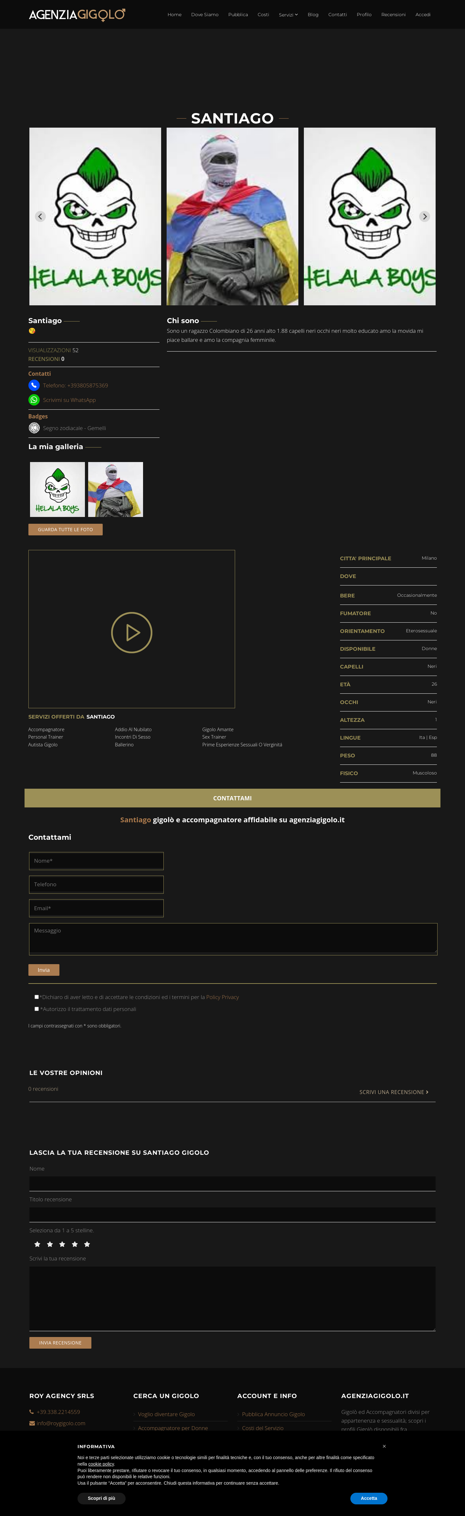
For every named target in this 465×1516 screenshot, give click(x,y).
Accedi (423, 14)
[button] (384, 1446)
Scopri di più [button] (101, 1498)
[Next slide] (424, 216)
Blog (313, 14)
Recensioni (393, 14)
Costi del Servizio (263, 1427)
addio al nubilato (133, 729)
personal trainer (46, 737)
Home (174, 14)
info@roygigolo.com (61, 1422)
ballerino (124, 745)
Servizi (288, 14)
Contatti (337, 14)
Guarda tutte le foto (65, 529)
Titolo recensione (50, 1198)
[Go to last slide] (40, 216)
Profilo (364, 14)
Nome (37, 1167)
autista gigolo (43, 745)
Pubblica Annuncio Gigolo (273, 1413)
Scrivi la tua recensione (57, 1257)
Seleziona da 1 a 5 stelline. (61, 1229)
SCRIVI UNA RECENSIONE (394, 1091)
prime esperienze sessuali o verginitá (243, 745)
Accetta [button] (369, 1498)
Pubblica (238, 14)
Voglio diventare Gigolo (166, 1413)
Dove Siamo (205, 14)
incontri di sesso (133, 737)
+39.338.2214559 (58, 1411)
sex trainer (214, 737)
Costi (263, 14)
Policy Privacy (222, 996)
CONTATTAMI (232, 797)
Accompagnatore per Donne (173, 1427)
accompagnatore (47, 729)
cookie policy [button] (101, 1464)
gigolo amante (217, 729)
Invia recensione (60, 1342)
